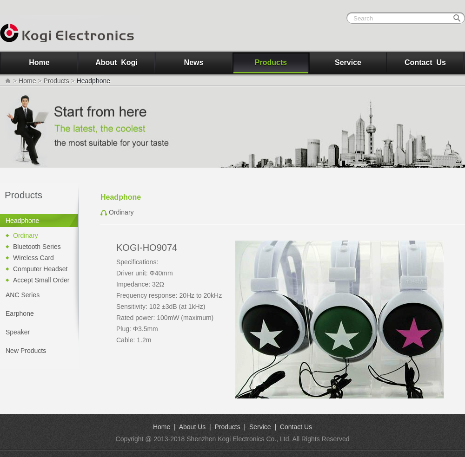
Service (348, 62)
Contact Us (425, 62)
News (194, 62)
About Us (192, 427)
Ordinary (25, 235)
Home (39, 62)
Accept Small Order (41, 280)
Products (271, 62)
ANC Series (23, 295)
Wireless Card (33, 257)
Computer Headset (40, 269)
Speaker (18, 332)
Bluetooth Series (37, 246)
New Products (26, 350)
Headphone (22, 220)
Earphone (20, 313)
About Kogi (116, 62)
